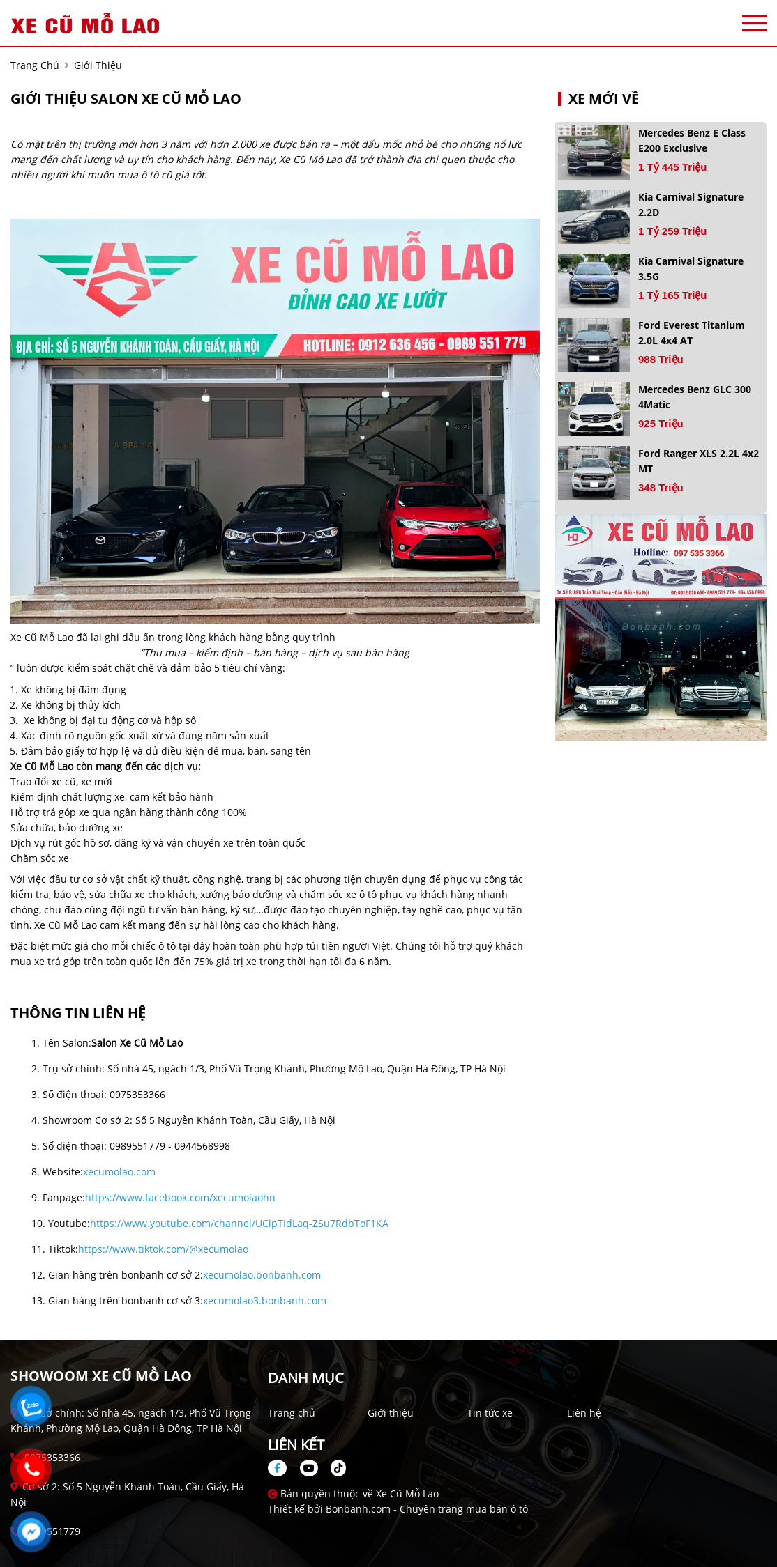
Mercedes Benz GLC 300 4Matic (694, 397)
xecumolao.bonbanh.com (262, 1274)
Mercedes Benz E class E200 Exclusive (692, 140)
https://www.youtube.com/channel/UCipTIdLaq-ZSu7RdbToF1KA (239, 1223)
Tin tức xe (490, 1412)
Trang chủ (291, 1412)
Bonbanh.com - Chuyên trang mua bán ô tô (427, 1508)
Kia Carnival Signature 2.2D (691, 204)
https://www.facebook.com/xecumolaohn (180, 1197)
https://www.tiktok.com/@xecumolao (163, 1249)
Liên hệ (584, 1412)
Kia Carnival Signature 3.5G (691, 268)
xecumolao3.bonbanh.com (264, 1300)
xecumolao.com (119, 1171)
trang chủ (34, 65)
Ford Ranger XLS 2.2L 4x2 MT (698, 461)
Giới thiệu (391, 1412)
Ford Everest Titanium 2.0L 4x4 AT (691, 332)
